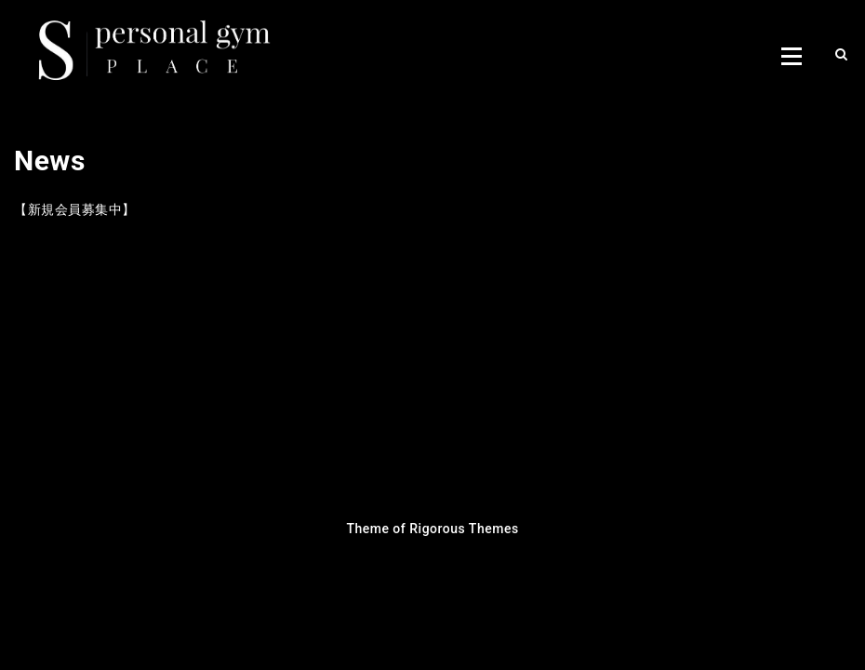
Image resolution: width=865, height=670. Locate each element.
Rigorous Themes (463, 528)
